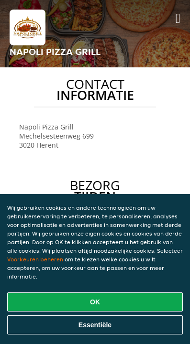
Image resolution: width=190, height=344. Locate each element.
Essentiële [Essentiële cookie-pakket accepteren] (95, 325)
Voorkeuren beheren (35, 259)
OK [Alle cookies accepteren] (95, 302)
